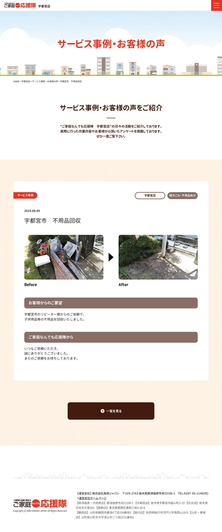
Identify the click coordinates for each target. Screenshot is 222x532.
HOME (16, 81)
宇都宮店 (25, 81)
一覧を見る (111, 411)
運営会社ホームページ (92, 498)
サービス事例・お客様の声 (45, 81)
